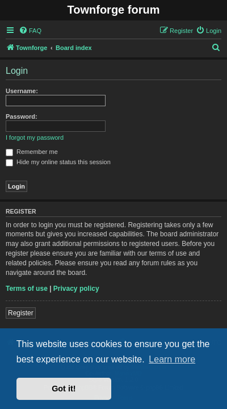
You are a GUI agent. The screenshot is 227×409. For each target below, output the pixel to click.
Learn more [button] (172, 359)
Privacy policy (76, 289)
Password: (21, 116)
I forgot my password (35, 137)
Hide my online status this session (58, 161)
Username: (22, 90)
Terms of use (27, 289)
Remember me (32, 151)
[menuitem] (30, 30)
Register (20, 313)
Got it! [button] (63, 388)
